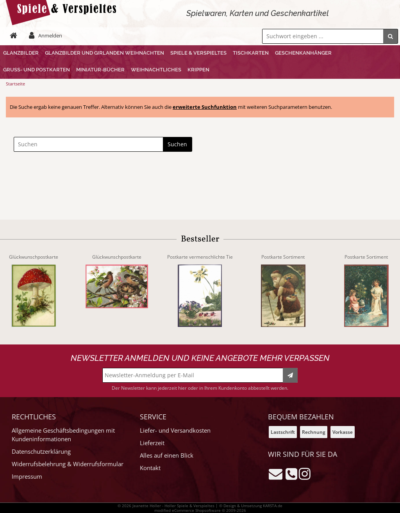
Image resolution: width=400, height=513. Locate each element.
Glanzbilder (21, 53)
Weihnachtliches (156, 70)
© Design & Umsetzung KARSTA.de (250, 505)
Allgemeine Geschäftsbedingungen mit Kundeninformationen (63, 434)
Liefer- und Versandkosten (175, 430)
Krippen (198, 70)
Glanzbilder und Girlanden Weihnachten (104, 53)
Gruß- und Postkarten (36, 70)
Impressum (27, 476)
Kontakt (150, 468)
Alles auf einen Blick (166, 455)
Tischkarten (251, 53)
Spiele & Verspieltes (198, 53)
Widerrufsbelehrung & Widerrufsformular (67, 464)
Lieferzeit (152, 443)
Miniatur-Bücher (100, 70)
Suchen (177, 144)
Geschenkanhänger (303, 53)
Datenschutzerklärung (41, 451)
